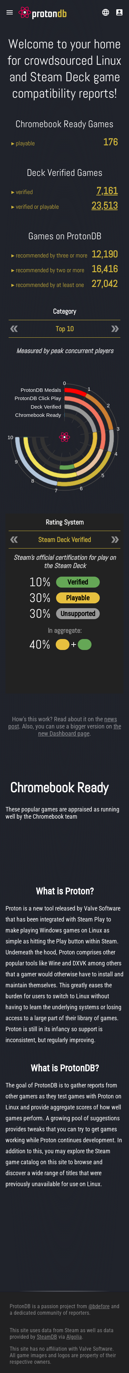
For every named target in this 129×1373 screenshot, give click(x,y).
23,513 (105, 206)
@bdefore (99, 1306)
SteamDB (47, 1337)
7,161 (107, 191)
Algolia (74, 1337)
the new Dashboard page (79, 730)
